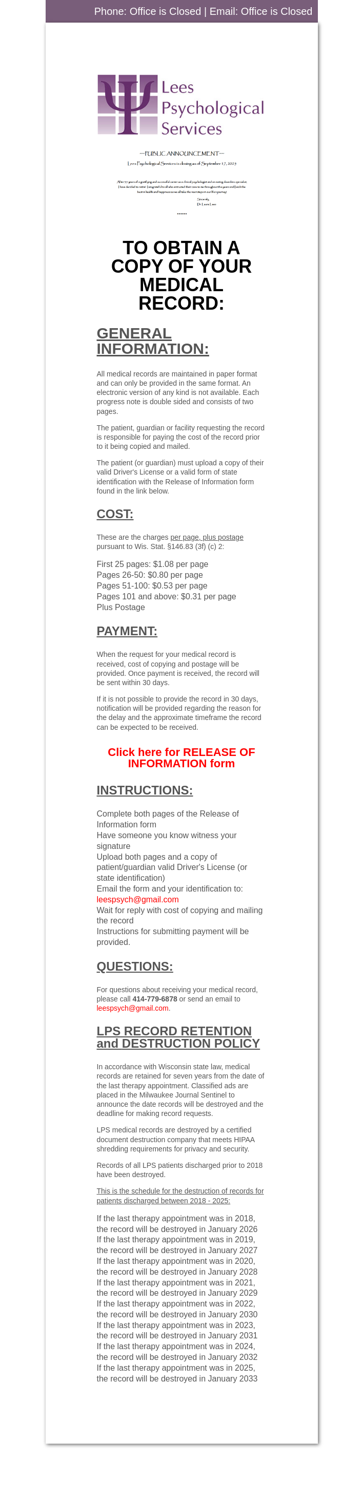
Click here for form (181, 758)
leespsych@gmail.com (138, 899)
